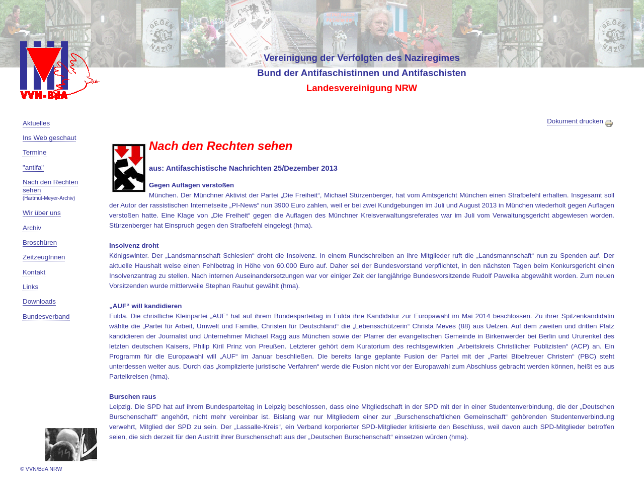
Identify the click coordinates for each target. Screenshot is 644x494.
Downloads (39, 301)
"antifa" (33, 167)
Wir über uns (42, 213)
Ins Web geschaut (49, 138)
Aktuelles (36, 123)
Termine (34, 152)
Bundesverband (46, 316)
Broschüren (40, 242)
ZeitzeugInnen (44, 257)
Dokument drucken (580, 121)
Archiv (32, 228)
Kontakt (34, 272)
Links (30, 287)
